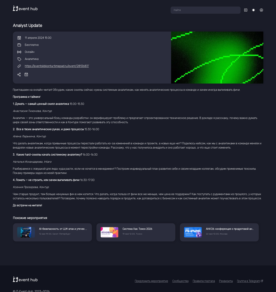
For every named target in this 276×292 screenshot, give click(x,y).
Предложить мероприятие (151, 281)
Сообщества (180, 281)
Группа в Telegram (250, 281)
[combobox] (205, 10)
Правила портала (204, 281)
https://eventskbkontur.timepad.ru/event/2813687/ (57, 66)
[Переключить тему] (253, 10)
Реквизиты (226, 281)
